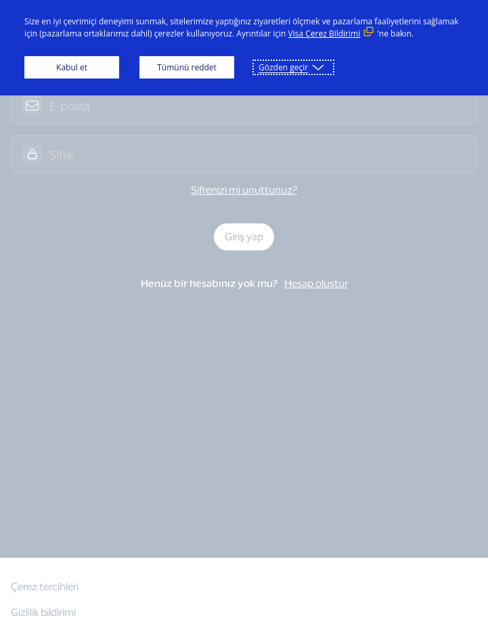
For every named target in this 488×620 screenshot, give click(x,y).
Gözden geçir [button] (283, 67)
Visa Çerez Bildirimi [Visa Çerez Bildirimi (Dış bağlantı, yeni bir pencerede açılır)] (324, 33)
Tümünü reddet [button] (187, 67)
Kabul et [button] (71, 67)
